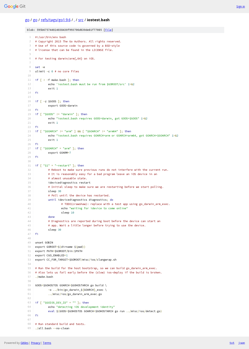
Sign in (240, 6)
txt (231, 343)
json (241, 343)
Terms (47, 343)
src (81, 19)
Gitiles (24, 343)
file (108, 30)
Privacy (35, 343)
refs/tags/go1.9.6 (56, 19)
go (27, 19)
